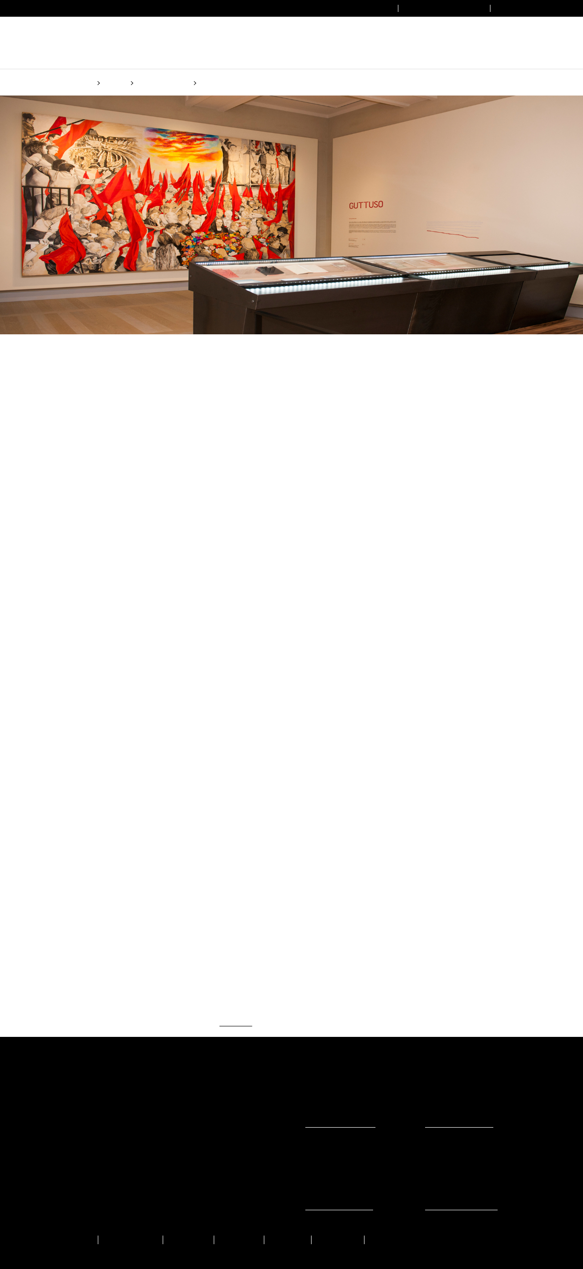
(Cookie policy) (356, 671)
